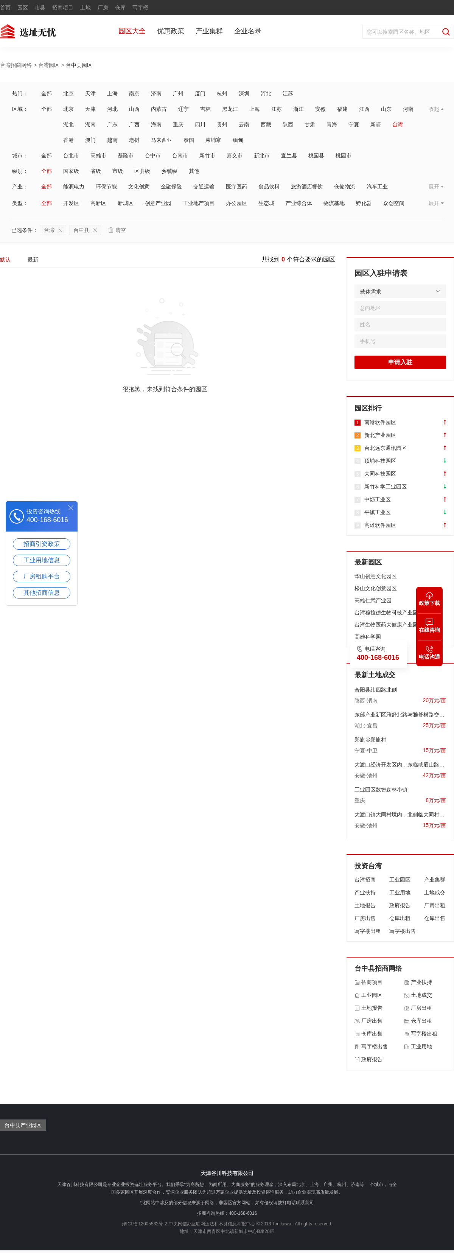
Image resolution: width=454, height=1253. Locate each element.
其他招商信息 (41, 592)
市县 (40, 8)
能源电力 (73, 186)
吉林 (205, 109)
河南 (408, 109)
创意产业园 (158, 203)
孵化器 (364, 203)
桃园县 (316, 155)
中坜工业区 (377, 499)
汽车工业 (377, 186)
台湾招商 (365, 880)
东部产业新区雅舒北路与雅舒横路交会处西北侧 (400, 715)
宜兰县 (289, 155)
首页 (5, 8)
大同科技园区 (380, 474)
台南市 (180, 155)
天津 (90, 93)
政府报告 (399, 905)
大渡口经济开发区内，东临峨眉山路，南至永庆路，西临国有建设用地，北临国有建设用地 (400, 765)
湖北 (68, 124)
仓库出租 (399, 918)
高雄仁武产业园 (373, 600)
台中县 (85, 230)
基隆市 (126, 155)
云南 (244, 124)
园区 (22, 8)
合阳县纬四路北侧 (375, 690)
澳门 (90, 140)
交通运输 (204, 186)
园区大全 (132, 31)
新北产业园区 (380, 435)
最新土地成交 (374, 675)
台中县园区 (79, 65)
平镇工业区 (377, 512)
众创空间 (393, 203)
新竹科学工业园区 (385, 486)
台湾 (397, 124)
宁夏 (353, 124)
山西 (134, 109)
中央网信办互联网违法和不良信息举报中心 (212, 1224)
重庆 (178, 124)
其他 (194, 171)
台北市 (71, 155)
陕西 (288, 124)
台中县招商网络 (378, 968)
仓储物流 (344, 186)
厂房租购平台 (41, 576)
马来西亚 (161, 140)
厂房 (103, 8)
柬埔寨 (213, 140)
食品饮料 (269, 186)
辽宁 (183, 109)
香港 (68, 140)
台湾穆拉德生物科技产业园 (386, 612)
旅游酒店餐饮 (307, 186)
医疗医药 (236, 186)
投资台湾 (368, 866)
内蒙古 (159, 109)
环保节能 (106, 186)
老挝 (134, 140)
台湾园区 (48, 65)
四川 (200, 124)
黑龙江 (230, 109)
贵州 (222, 124)
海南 (156, 124)
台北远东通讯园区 (385, 448)
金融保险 (171, 186)
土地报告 (365, 905)
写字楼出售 (402, 931)
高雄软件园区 (380, 525)
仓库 (120, 8)
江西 (364, 109)
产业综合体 (299, 203)
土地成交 (434, 892)
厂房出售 (365, 918)
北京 (68, 93)
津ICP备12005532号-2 (144, 1224)
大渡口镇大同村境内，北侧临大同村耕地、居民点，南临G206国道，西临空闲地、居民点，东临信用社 (400, 814)
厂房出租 (434, 905)
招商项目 (62, 8)
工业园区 (399, 880)
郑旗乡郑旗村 (370, 740)
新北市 (262, 155)
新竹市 (207, 155)
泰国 (188, 140)
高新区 (98, 203)
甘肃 (310, 124)
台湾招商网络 (16, 65)
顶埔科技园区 (380, 461)
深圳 (244, 93)
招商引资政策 (41, 544)
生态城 (266, 203)
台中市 (153, 155)
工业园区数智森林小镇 (380, 790)
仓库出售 (434, 918)
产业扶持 (365, 892)
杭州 (222, 93)
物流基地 (334, 203)
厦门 (200, 93)
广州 (178, 93)
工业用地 (399, 892)
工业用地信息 (41, 560)
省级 (95, 171)
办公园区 (236, 203)
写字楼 (140, 8)
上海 (112, 93)
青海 (332, 124)
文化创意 (138, 186)
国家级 (71, 171)
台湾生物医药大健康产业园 (386, 625)
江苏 (288, 93)
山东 (386, 109)
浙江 (298, 109)
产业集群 (209, 31)
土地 (85, 8)
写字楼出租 (367, 931)
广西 (134, 124)
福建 (342, 109)
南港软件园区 (380, 422)
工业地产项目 (199, 203)
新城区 (126, 203)
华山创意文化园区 (375, 576)
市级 (117, 171)
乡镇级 (169, 171)
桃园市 (343, 155)
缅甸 (238, 140)
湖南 (90, 124)
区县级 (142, 171)
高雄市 (98, 155)
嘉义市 (235, 155)
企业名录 (247, 31)
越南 (112, 140)
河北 (266, 93)
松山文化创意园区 (375, 588)
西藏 (266, 124)
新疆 (375, 124)
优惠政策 (170, 31)
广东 (112, 124)
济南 (156, 93)
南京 (134, 93)
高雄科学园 (367, 637)
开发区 (71, 203)
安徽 (320, 109)
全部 (46, 93)
